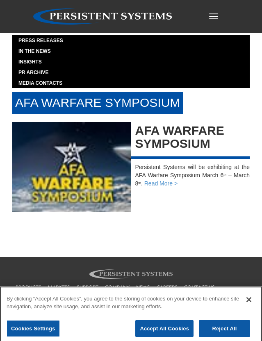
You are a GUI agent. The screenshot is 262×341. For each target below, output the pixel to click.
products (28, 287)
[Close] (249, 302)
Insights (30, 62)
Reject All (224, 330)
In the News (34, 51)
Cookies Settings (33, 330)
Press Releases (40, 40)
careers (167, 287)
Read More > (161, 183)
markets (59, 287)
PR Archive (33, 72)
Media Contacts (40, 83)
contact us (199, 287)
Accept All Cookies (164, 330)
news (143, 287)
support (87, 287)
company (117, 287)
